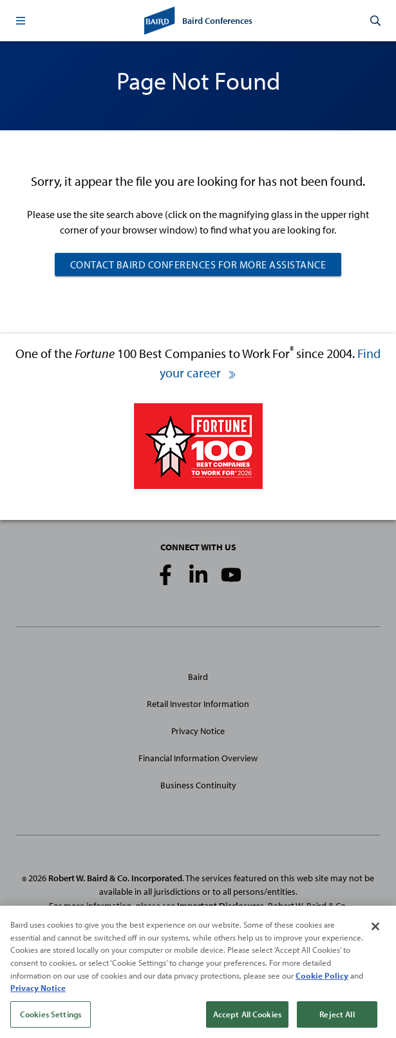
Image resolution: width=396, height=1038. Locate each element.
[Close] (375, 932)
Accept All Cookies (247, 1019)
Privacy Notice (198, 731)
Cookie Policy (322, 980)
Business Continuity (198, 785)
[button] (20, 20)
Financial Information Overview (198, 758)
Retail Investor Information (198, 704)
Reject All (336, 1019)
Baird (198, 677)
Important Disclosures (220, 906)
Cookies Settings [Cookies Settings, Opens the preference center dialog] (50, 1019)
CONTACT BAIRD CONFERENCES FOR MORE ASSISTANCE (198, 264)
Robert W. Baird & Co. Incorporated (115, 878)
